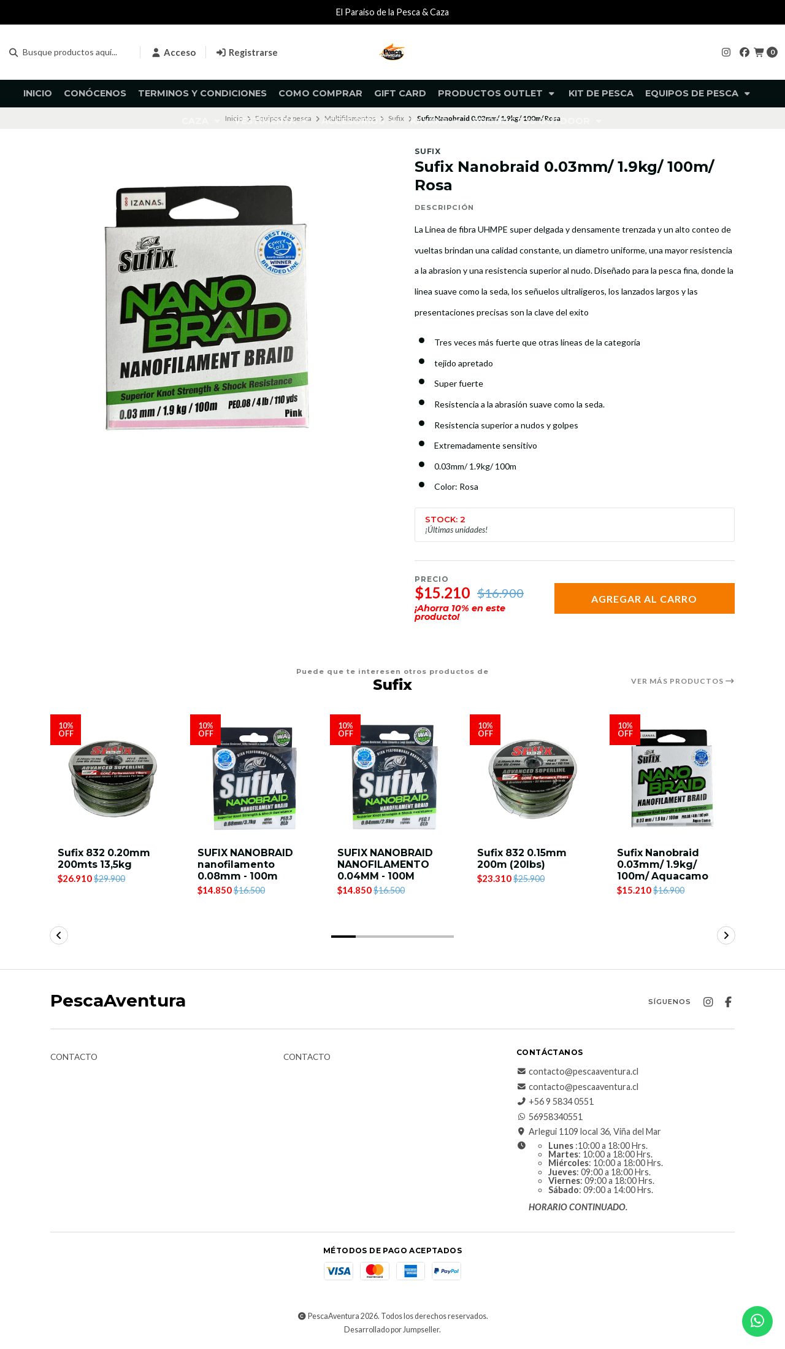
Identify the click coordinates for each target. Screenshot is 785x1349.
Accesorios (360, 120)
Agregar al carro (644, 599)
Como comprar (320, 93)
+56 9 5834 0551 (555, 1102)
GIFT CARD (400, 93)
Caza (202, 120)
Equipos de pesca (698, 93)
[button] (343, 937)
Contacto (74, 1058)
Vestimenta (272, 120)
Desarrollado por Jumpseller (391, 1329)
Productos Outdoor (538, 120)
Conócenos (95, 93)
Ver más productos (683, 681)
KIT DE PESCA (601, 93)
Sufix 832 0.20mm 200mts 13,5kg (104, 858)
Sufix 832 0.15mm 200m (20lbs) (522, 858)
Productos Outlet (497, 93)
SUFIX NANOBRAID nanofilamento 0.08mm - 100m (245, 864)
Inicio (37, 93)
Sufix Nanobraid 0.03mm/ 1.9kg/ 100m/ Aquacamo (663, 864)
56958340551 (549, 1117)
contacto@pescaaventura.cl (577, 1072)
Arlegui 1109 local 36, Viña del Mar (588, 1132)
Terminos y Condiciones (202, 93)
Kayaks (435, 120)
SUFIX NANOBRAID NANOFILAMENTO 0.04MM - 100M (385, 864)
